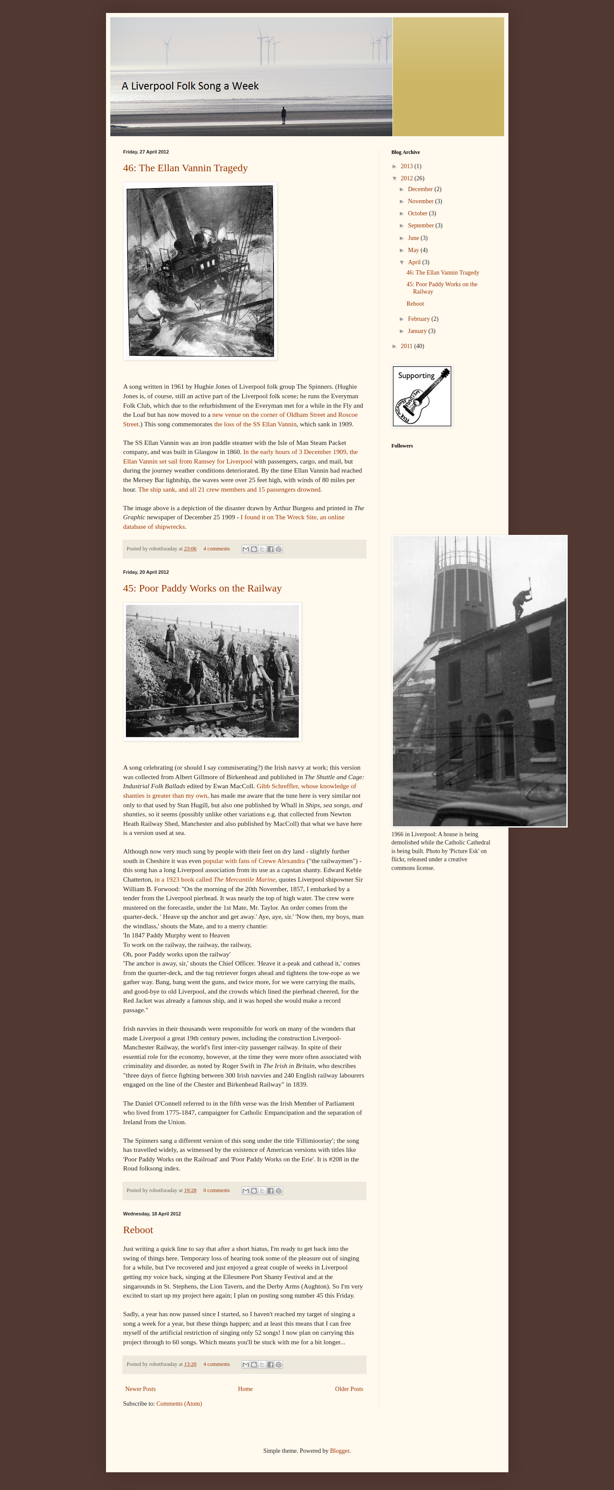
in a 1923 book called (214, 879)
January (418, 331)
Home (245, 1389)
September (421, 225)
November (421, 201)
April (415, 262)
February (419, 319)
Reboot (138, 1229)
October (418, 213)
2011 (407, 346)
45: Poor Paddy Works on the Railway (202, 588)
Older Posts (349, 1389)
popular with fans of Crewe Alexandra (254, 860)
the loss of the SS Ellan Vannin (255, 424)
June (414, 238)
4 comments (216, 549)
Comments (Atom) (179, 1403)
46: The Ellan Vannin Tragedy (185, 167)
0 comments (216, 1190)
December (421, 189)
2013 (408, 166)
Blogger (339, 1451)
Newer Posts (140, 1389)
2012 (408, 178)
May (414, 250)
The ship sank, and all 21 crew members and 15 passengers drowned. (230, 489)
